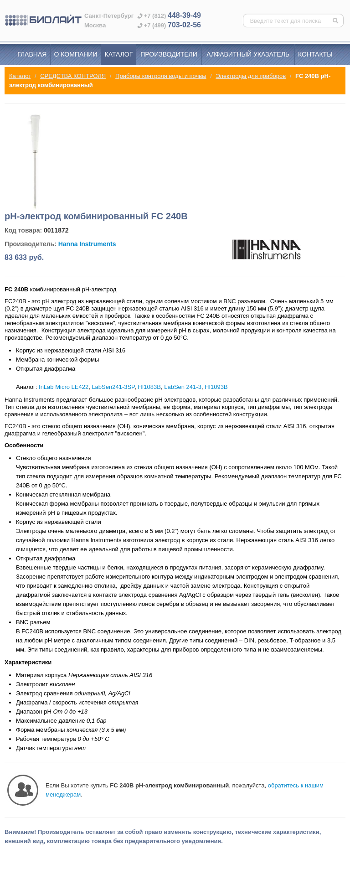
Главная (31, 54)
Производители (168, 54)
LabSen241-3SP (113, 386)
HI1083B (149, 386)
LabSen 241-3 (182, 386)
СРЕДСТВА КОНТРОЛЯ (73, 75)
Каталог (119, 54)
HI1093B (216, 386)
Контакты (315, 54)
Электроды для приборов (251, 75)
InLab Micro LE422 (63, 386)
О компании (76, 54)
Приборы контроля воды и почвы (160, 75)
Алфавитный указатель (247, 54)
